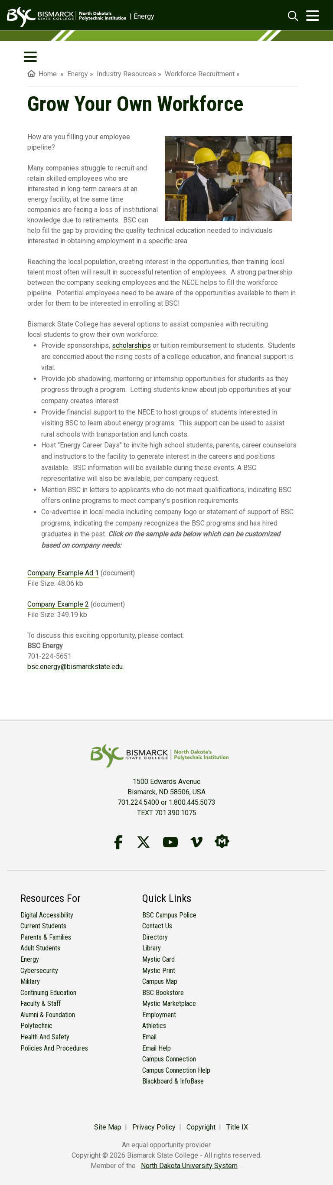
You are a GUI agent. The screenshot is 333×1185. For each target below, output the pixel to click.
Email (149, 1037)
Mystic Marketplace (169, 1003)
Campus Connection (169, 1059)
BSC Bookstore (163, 993)
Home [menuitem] (42, 74)
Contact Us (157, 926)
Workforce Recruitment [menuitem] (200, 74)
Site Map (107, 1127)
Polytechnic (36, 1026)
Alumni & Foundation (47, 1015)
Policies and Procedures (54, 1048)
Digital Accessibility (46, 915)
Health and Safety (44, 1037)
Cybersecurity (39, 970)
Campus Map (159, 981)
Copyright (200, 1127)
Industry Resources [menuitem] (126, 74)
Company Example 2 (58, 604)
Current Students (43, 926)
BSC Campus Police (169, 915)
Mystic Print (158, 970)
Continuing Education (48, 993)
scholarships (131, 345)
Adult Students (40, 948)
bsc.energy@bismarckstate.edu (75, 667)
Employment (159, 1015)
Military (30, 981)
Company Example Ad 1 (63, 573)
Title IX (237, 1127)
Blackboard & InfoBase (173, 1081)
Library (151, 948)
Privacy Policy (154, 1127)
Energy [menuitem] (77, 74)
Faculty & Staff (40, 1003)
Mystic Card (158, 959)
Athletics (154, 1026)
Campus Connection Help (176, 1070)
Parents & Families (45, 937)
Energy (29, 959)
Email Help (156, 1048)
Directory (155, 937)
